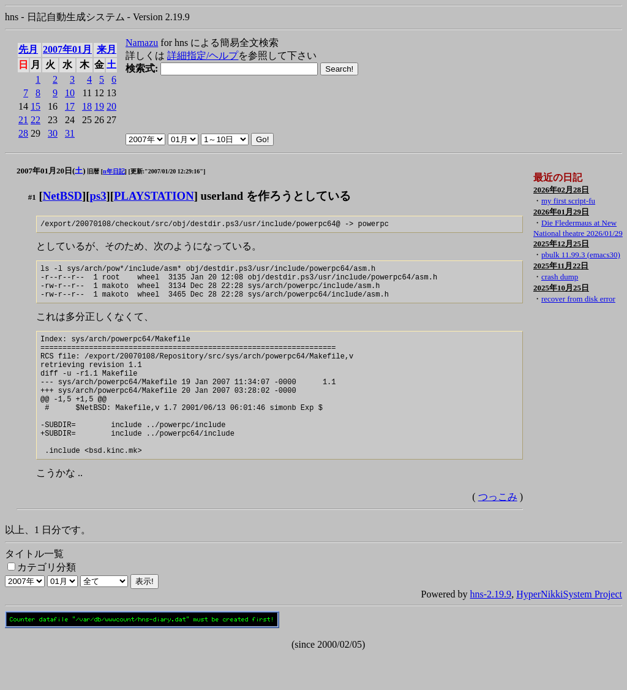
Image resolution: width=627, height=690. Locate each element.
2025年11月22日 (560, 265)
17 (70, 106)
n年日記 (114, 171)
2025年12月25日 (561, 243)
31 (70, 133)
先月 (28, 49)
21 (23, 120)
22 (35, 120)
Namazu (142, 42)
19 (99, 106)
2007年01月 (67, 49)
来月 (106, 49)
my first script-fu (568, 200)
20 (111, 106)
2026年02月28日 (561, 189)
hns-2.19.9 (491, 629)
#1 (32, 197)
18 (87, 106)
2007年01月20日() (51, 170)
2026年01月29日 (561, 211)
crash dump (559, 276)
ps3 (98, 195)
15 (35, 106)
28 (23, 133)
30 (53, 133)
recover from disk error (578, 298)
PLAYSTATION (154, 195)
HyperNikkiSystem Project (569, 629)
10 (70, 93)
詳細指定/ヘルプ (202, 55)
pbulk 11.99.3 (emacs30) (580, 254)
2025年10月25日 (561, 287)
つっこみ (497, 531)
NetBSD (62, 195)
